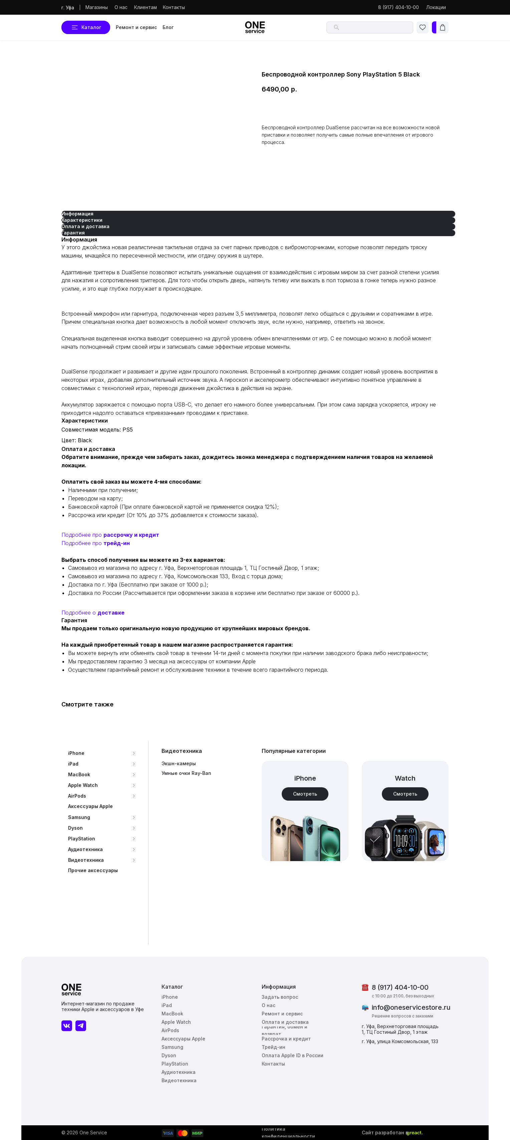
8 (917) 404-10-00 (400, 987)
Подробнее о (79, 612)
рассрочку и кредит (131, 534)
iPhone (305, 778)
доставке (110, 612)
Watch (405, 778)
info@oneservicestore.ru (411, 1007)
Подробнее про (82, 534)
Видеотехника (182, 751)
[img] (405, 811)
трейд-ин (116, 543)
